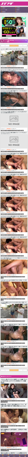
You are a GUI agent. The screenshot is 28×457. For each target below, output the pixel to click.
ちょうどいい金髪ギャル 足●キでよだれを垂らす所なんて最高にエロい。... (13, 49)
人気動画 (18, 7)
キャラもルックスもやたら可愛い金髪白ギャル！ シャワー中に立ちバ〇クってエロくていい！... (13, 133)
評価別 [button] (3, 7)
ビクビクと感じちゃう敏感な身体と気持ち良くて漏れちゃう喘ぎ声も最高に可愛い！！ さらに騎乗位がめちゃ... (14, 325)
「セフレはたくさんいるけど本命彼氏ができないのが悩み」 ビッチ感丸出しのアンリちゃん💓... (13, 281)
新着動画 (3, 11)
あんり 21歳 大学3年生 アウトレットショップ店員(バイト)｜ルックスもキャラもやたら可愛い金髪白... (14, 258)
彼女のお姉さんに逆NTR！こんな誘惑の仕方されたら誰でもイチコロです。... (14, 453)
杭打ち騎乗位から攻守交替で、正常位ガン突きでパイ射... (14, 430)
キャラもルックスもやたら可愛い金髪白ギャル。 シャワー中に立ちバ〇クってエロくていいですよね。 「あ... (13, 91)
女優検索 (17, 9)
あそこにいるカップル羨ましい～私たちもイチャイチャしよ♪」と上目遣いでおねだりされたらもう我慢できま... (14, 70)
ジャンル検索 (4, 9)
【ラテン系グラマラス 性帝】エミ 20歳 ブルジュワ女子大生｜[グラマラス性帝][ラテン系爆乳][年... (14, 381)
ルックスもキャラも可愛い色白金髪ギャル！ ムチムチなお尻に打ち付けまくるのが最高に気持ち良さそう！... (13, 112)
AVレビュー (18, 11)
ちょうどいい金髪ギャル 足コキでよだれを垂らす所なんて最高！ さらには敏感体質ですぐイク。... (14, 303)
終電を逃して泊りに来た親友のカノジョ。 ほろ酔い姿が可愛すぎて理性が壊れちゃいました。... (13, 406)
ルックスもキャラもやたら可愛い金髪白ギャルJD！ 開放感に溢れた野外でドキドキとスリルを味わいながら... (13, 154)
